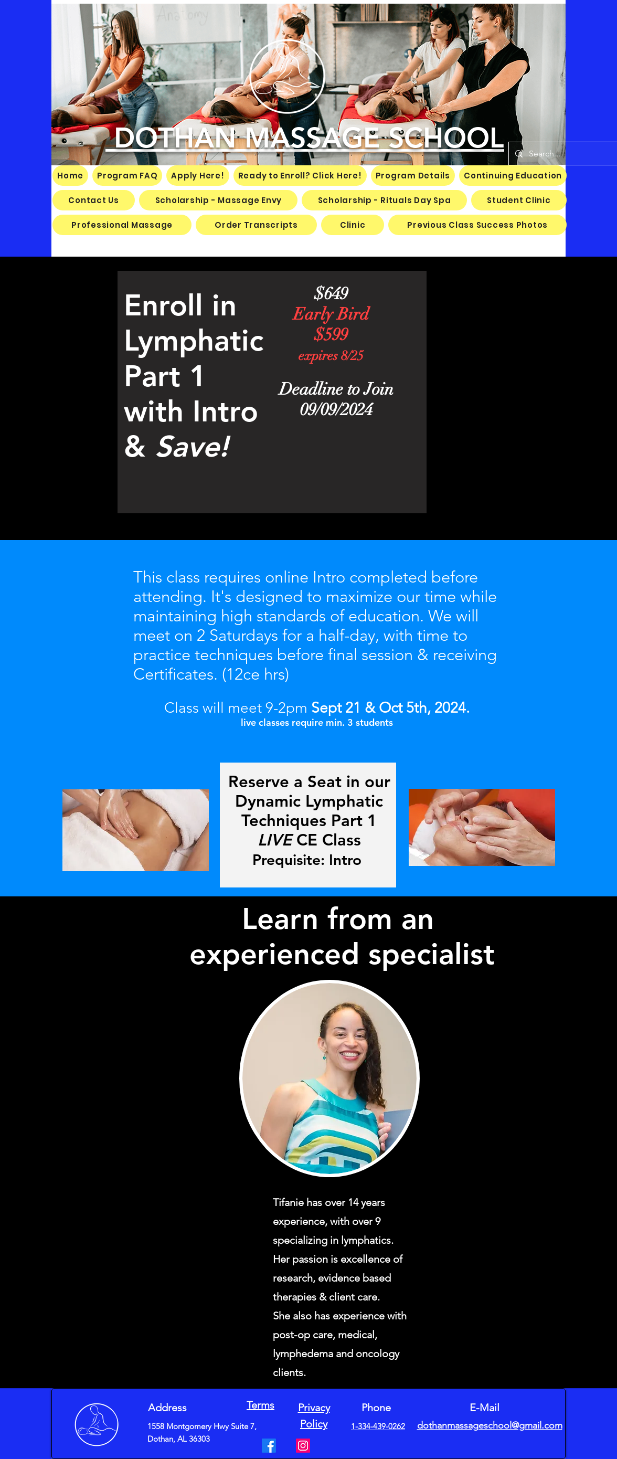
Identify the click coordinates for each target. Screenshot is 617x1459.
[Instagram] (303, 1446)
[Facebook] (269, 1446)
